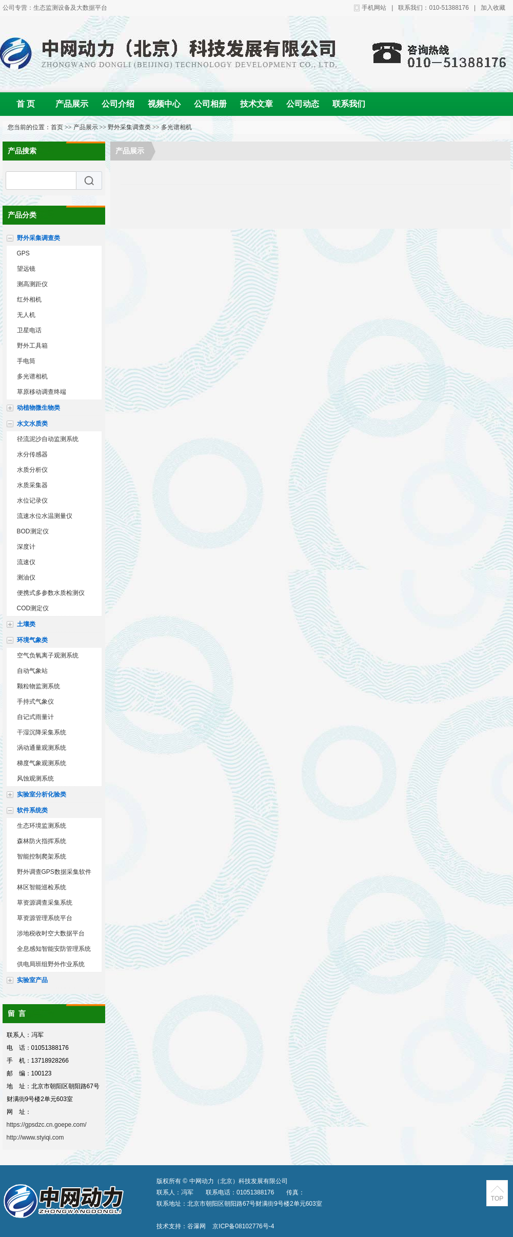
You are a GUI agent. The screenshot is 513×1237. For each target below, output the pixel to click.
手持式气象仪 (35, 701)
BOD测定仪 (33, 531)
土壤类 (26, 624)
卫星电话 (29, 330)
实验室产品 (32, 980)
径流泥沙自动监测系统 (47, 439)
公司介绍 (118, 103)
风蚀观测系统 (35, 778)
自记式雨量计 (35, 717)
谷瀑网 (196, 1226)
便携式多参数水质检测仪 (51, 592)
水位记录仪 (32, 500)
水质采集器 (32, 485)
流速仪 (26, 562)
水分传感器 (32, 454)
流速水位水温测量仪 (44, 516)
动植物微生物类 (38, 407)
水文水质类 (32, 423)
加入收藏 (493, 7)
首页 (57, 127)
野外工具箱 (32, 345)
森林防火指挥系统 (41, 841)
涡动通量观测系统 (41, 747)
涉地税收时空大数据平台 (51, 933)
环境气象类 (32, 640)
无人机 (26, 314)
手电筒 (26, 361)
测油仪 (26, 577)
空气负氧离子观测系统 (47, 655)
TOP (497, 1198)
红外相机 (29, 299)
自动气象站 (32, 670)
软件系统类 (32, 810)
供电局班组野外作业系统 (51, 964)
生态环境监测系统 (41, 825)
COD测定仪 (33, 608)
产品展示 (71, 103)
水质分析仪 (32, 469)
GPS (23, 253)
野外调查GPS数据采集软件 (54, 871)
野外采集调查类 (129, 127)
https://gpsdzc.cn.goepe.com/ (47, 1124)
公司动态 (302, 103)
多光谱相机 (176, 127)
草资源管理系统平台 (44, 918)
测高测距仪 (32, 284)
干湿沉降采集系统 (41, 732)
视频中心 (164, 103)
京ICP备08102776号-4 (243, 1226)
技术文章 (256, 103)
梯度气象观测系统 (41, 763)
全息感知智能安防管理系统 (54, 948)
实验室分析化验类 (41, 794)
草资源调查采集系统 (44, 902)
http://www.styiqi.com (35, 1137)
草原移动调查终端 (41, 391)
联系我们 (348, 103)
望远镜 (26, 268)
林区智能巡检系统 (41, 887)
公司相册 (210, 103)
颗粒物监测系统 (38, 686)
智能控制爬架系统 (41, 856)
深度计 (26, 546)
